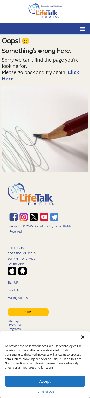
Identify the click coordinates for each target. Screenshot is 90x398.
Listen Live (15, 325)
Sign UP (13, 282)
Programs (14, 329)
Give (28, 312)
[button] (82, 336)
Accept (45, 381)
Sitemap (13, 321)
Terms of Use (45, 392)
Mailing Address (18, 298)
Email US (13, 290)
